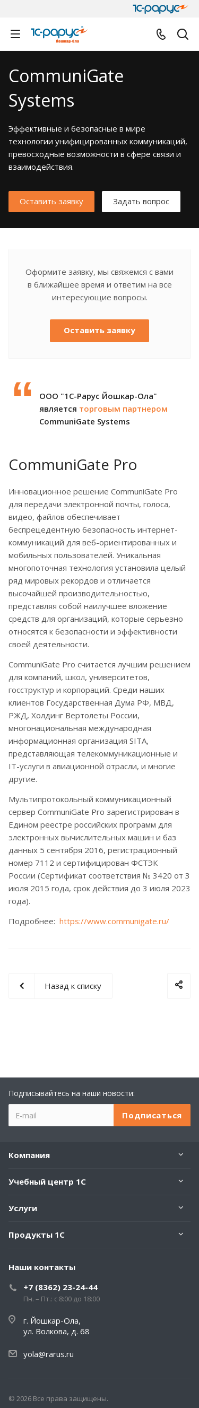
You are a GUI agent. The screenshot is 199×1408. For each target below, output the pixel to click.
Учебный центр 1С (47, 1181)
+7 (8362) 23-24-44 (60, 1287)
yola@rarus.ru (48, 1354)
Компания (29, 1155)
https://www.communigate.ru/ (114, 921)
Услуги (22, 1208)
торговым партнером (123, 408)
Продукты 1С (36, 1234)
